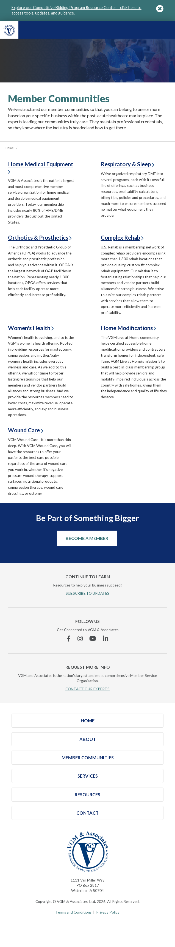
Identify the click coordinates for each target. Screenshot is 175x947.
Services (87, 776)
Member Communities (88, 757)
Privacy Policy (108, 912)
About (87, 739)
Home (88, 720)
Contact (87, 813)
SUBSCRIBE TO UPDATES (87, 593)
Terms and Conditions (73, 912)
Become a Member (87, 538)
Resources (87, 794)
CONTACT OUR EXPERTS (87, 689)
